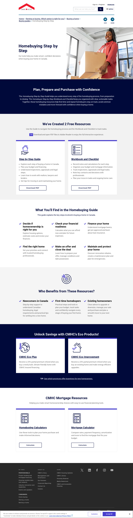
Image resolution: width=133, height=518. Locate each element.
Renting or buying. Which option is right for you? (45, 19)
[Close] (129, 514)
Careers (40, 489)
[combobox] (85, 9)
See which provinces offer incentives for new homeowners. (68, 379)
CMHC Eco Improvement (85, 356)
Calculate (34, 445)
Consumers (23, 494)
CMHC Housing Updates (65, 473)
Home (21, 19)
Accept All (109, 514)
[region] (66, 514)
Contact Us (41, 486)
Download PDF (36, 188)
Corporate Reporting (44, 483)
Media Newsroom (62, 481)
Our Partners (42, 480)
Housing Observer (63, 478)
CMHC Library (61, 475)
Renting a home (24, 502)
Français (110, 4)
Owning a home (24, 500)
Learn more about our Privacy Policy (61, 516)
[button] (100, 9)
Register (102, 4)
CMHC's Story (42, 473)
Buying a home (73, 19)
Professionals (24, 473)
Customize (94, 514)
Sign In (95, 4)
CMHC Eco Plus (28, 356)
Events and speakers (25, 490)
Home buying (23, 497)
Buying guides (24, 21)
